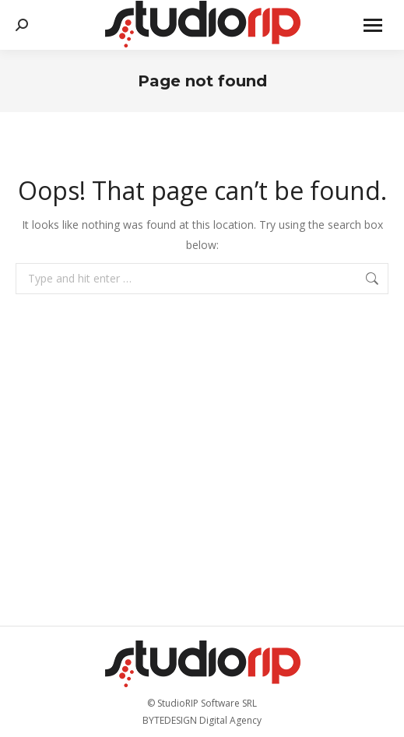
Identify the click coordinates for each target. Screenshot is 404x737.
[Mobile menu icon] (372, 25)
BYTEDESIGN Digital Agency (202, 720)
